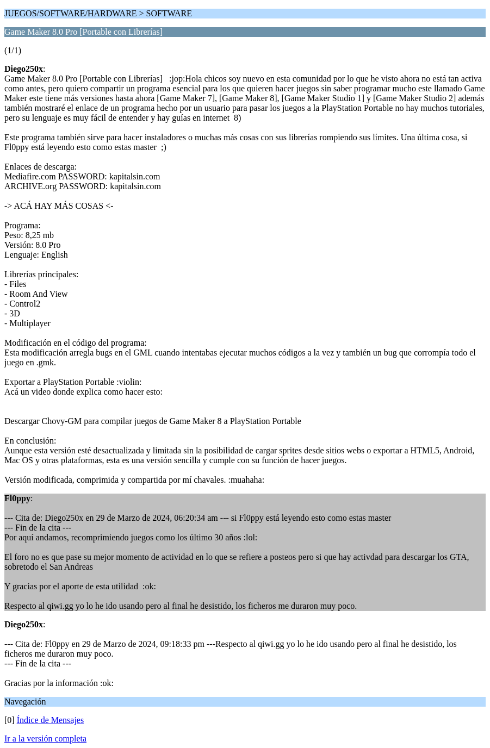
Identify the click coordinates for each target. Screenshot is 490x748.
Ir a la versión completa (45, 738)
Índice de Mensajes (50, 720)
